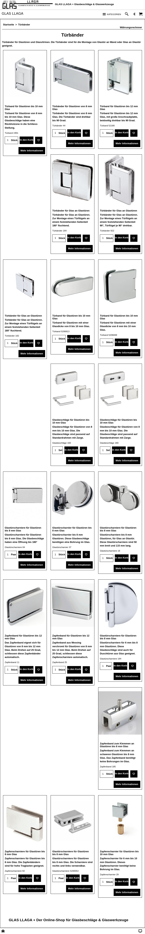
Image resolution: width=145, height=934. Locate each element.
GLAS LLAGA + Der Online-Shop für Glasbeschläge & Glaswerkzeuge (68, 920)
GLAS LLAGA (12, 13)
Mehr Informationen (32, 150)
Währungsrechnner (131, 27)
